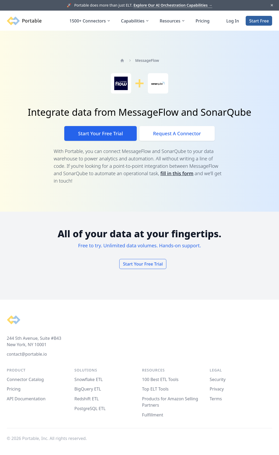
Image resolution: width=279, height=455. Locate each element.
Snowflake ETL (88, 379)
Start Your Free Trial (100, 133)
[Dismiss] (272, 5)
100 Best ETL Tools (160, 379)
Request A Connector (177, 133)
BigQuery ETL (87, 389)
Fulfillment (152, 415)
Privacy (217, 389)
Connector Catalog (25, 379)
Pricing (203, 21)
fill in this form (176, 173)
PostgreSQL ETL (90, 408)
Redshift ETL (86, 399)
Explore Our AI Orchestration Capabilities (173, 5)
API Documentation (26, 399)
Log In (232, 21)
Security (218, 379)
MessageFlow (147, 60)
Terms (216, 399)
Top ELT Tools (155, 389)
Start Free (259, 21)
